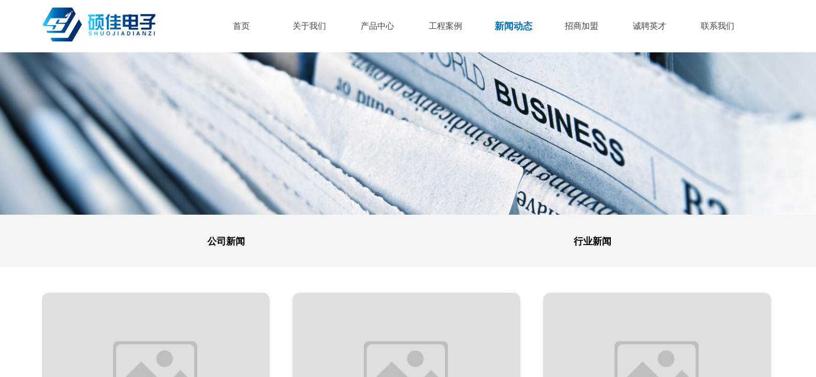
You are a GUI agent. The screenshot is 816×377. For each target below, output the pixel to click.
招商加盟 (581, 25)
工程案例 (445, 25)
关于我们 (309, 25)
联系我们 (717, 25)
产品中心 (377, 25)
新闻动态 (513, 26)
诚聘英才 (649, 25)
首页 (241, 25)
